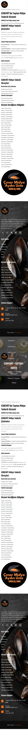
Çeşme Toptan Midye (6, 125)
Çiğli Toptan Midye (5, 127)
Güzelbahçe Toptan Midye (7, 135)
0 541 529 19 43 (9, 320)
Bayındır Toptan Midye (6, 112)
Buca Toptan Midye (6, 123)
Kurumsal (12, 346)
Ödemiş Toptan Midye (6, 156)
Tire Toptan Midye (5, 162)
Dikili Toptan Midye (5, 129)
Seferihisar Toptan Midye (7, 158)
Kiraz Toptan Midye (6, 146)
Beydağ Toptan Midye (6, 119)
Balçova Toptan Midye (6, 110)
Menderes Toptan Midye (7, 150)
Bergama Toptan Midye (7, 116)
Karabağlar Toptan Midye (7, 137)
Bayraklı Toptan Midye (6, 114)
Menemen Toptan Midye (7, 152)
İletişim (18, 372)
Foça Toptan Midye (6, 131)
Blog (10, 372)
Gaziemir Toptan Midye (7, 133)
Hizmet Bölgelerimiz (13, 365)
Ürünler (11, 358)
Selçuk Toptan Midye (6, 160)
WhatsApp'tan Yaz (19, 23)
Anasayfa (11, 341)
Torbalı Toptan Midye (6, 164)
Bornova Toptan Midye (7, 121)
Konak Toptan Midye (6, 148)
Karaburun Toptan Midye (7, 139)
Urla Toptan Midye (5, 166)
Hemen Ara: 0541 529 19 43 (8, 23)
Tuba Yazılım (17, 332)
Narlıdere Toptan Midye (7, 154)
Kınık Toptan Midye (5, 144)
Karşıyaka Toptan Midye (7, 141)
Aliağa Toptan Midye (6, 108)
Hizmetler (12, 352)
